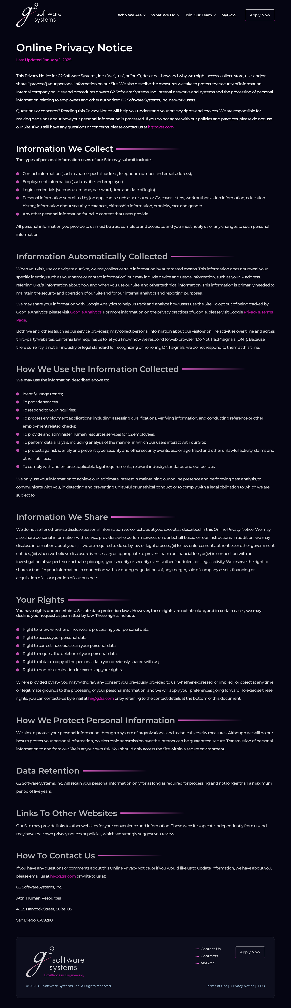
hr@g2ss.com (161, 127)
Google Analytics (85, 312)
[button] (132, 15)
